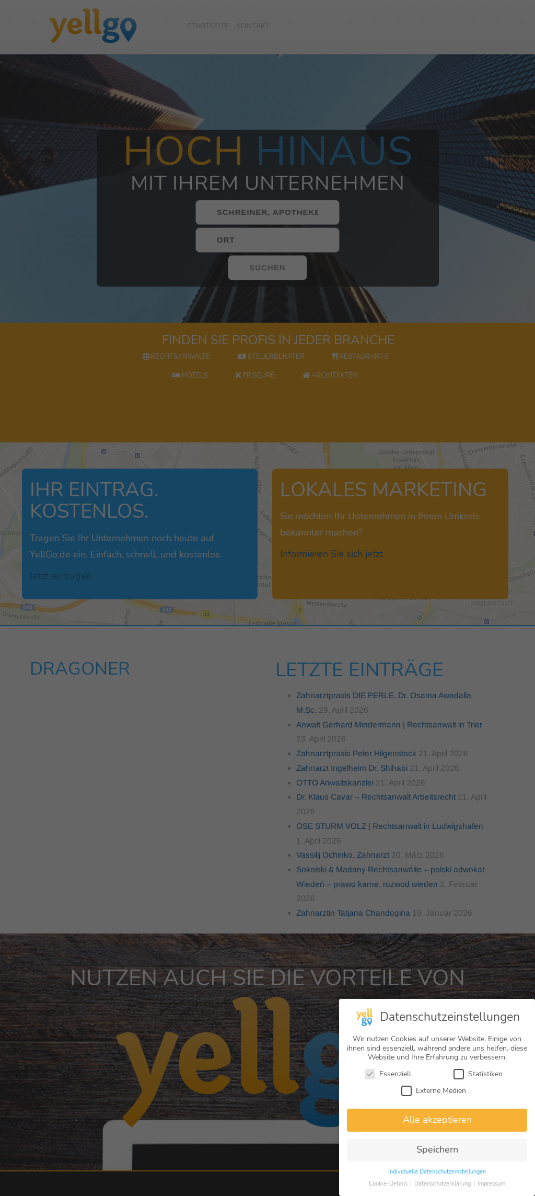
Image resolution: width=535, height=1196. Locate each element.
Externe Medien (433, 1092)
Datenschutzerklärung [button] (443, 1186)
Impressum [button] (491, 1186)
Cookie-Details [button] (389, 1186)
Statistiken (478, 1076)
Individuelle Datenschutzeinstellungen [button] (437, 1174)
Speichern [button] (437, 1151)
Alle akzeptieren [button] (437, 1121)
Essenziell (388, 1076)
